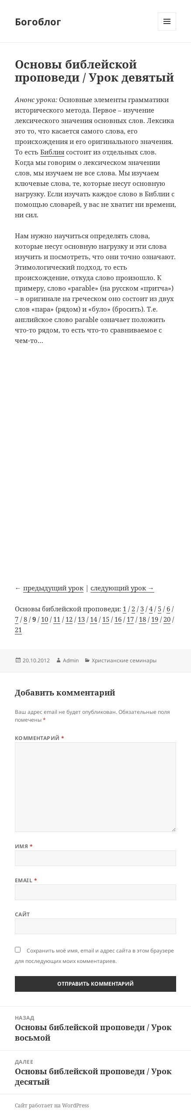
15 (105, 619)
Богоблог (38, 21)
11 (56, 619)
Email (26, 880)
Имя (24, 846)
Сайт (22, 914)
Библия (52, 151)
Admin (71, 660)
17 (130, 619)
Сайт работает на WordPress (52, 1105)
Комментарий (40, 738)
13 (81, 619)
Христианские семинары (124, 660)
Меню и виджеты (167, 30)
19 (154, 619)
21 (18, 629)
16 (118, 619)
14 (93, 619)
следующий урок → (122, 587)
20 (166, 619)
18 (142, 619)
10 (44, 619)
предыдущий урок (53, 587)
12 (69, 619)
